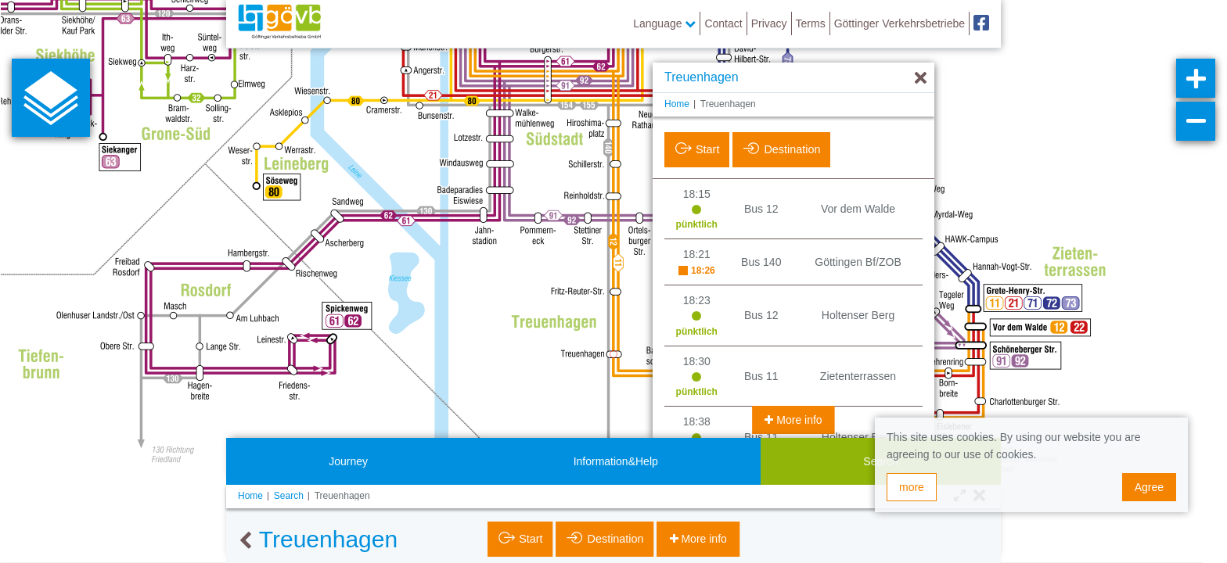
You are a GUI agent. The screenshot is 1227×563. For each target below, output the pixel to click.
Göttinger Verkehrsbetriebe (899, 23)
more (911, 487)
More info (797, 420)
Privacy (769, 23)
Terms (811, 23)
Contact (723, 23)
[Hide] (921, 78)
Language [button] (664, 23)
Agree (1149, 487)
